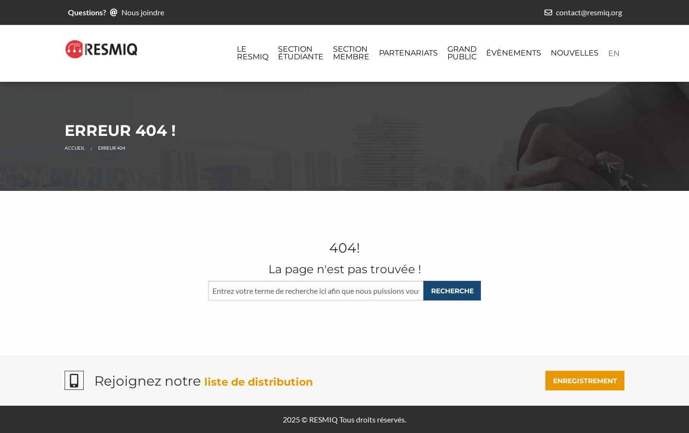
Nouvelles (575, 52)
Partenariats (408, 52)
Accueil (75, 148)
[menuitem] (252, 53)
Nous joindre (143, 12)
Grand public (462, 52)
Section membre (351, 52)
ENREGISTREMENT (585, 381)
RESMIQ (323, 419)
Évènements (513, 52)
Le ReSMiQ (252, 52)
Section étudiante (300, 52)
